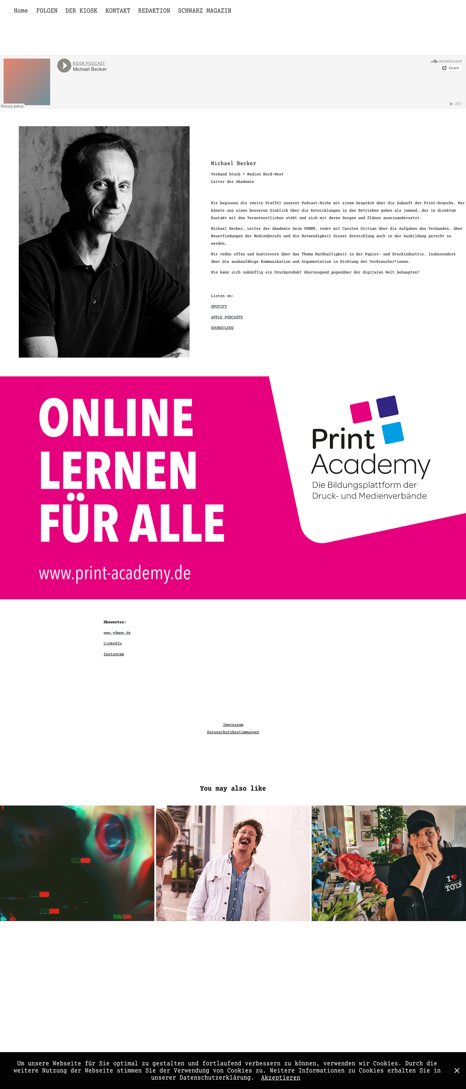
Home (21, 10)
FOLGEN (47, 10)
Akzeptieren (280, 1077)
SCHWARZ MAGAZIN (204, 10)
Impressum (233, 724)
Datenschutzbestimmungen (233, 732)
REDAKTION (154, 10)
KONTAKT (117, 10)
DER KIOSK (81, 10)
